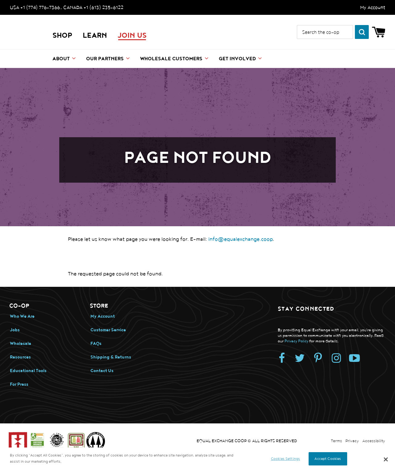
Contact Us (102, 370)
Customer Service (108, 330)
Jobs (15, 330)
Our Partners (105, 59)
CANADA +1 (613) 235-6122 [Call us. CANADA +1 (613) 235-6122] (93, 7)
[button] (386, 459)
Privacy (352, 441)
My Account (372, 7)
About (61, 59)
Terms (336, 441)
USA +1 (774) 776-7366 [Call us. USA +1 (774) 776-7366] (35, 7)
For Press (19, 384)
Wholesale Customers (171, 59)
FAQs (96, 343)
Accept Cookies (327, 458)
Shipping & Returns (110, 357)
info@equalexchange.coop (240, 239)
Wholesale (20, 343)
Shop (62, 35)
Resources (20, 357)
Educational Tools (28, 370)
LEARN (95, 35)
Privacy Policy (296, 341)
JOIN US (132, 35)
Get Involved (237, 59)
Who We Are (22, 316)
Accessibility (373, 441)
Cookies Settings (285, 458)
